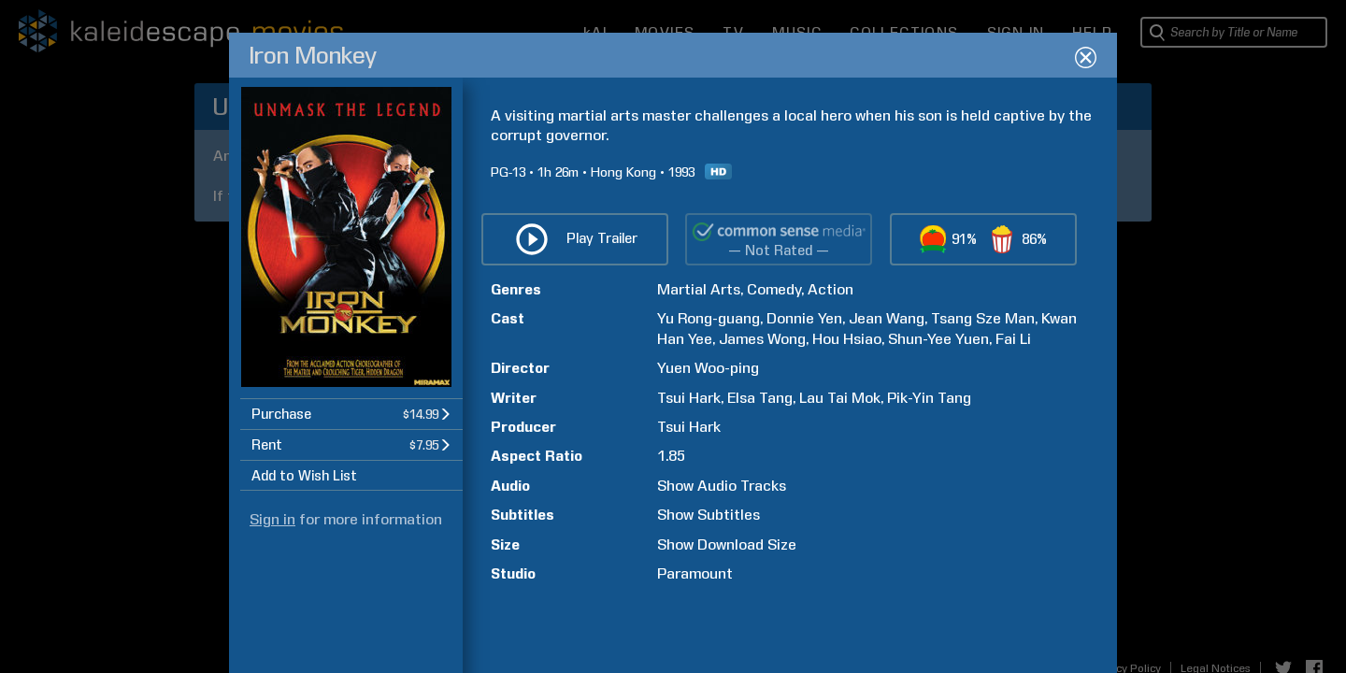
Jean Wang (886, 318)
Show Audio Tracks (721, 485)
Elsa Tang (760, 398)
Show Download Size (726, 544)
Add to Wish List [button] (304, 475)
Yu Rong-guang (708, 318)
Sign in (272, 519)
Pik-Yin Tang (929, 398)
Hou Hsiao (846, 339)
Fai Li (1013, 339)
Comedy (774, 289)
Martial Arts (698, 289)
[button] (351, 413)
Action (830, 289)
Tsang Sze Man (983, 318)
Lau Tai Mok (840, 398)
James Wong (762, 339)
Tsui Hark (689, 398)
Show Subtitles (708, 514)
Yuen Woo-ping (708, 368)
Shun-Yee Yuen (938, 339)
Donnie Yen (804, 318)
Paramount (695, 573)
